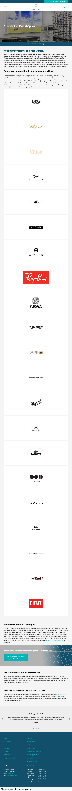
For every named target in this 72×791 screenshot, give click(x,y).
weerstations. (59, 694)
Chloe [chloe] (21, 85)
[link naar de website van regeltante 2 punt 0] (23, 789)
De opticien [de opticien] (7, 741)
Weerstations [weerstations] (31, 758)
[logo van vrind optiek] (36, 9)
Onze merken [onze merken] (8, 745)
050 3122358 (9, 773)
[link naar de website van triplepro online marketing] (7, 789)
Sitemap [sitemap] (6, 755)
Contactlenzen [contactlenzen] (31, 745)
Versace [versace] (8, 85)
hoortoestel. (25, 682)
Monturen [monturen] (30, 738)
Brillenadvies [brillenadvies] (31, 748)
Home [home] (5, 738)
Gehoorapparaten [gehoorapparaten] (32, 755)
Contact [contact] (6, 751)
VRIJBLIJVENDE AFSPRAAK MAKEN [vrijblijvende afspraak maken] (16, 658)
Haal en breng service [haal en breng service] (34, 751)
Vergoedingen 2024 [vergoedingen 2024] (10, 758)
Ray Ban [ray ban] (14, 85)
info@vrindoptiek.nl (11, 775)
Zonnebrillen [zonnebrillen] (31, 741)
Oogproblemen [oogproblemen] (32, 761)
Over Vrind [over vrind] (7, 748)
